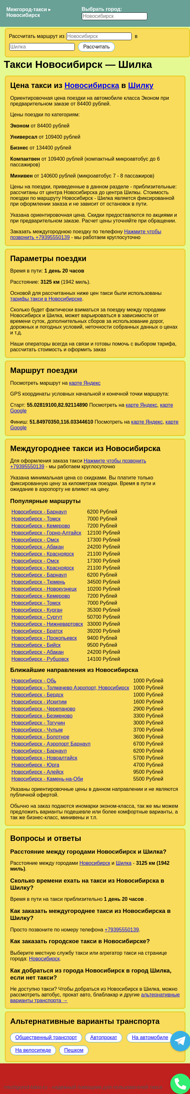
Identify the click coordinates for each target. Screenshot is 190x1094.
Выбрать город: (101, 9)
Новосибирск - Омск (35, 540)
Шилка (123, 863)
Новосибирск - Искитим (39, 701)
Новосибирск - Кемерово (40, 526)
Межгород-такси (26, 9)
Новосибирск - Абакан (37, 547)
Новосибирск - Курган (36, 610)
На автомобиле (150, 1037)
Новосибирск (23, 15)
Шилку (140, 85)
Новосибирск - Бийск (35, 645)
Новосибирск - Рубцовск (40, 659)
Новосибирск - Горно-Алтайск (46, 533)
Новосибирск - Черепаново (43, 708)
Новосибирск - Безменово (42, 715)
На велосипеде (33, 1050)
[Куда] (42, 47)
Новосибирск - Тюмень (38, 582)
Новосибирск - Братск (37, 631)
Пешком (73, 1050)
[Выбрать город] (114, 16)
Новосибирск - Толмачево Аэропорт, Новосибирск (70, 687)
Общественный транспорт (46, 1037)
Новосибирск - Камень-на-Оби (47, 779)
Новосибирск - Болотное (40, 737)
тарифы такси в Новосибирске (46, 299)
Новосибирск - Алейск (37, 772)
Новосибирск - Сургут (36, 617)
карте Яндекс (85, 383)
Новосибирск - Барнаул (39, 511)
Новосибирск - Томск (35, 518)
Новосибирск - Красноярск (42, 554)
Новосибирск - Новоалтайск (44, 758)
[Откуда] (99, 36)
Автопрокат (103, 1037)
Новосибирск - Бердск (37, 694)
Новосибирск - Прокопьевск (44, 638)
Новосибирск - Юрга (35, 765)
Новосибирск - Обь (33, 680)
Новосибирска (92, 85)
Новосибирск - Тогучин (38, 723)
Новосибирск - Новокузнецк (44, 589)
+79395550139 (122, 929)
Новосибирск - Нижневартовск (47, 624)
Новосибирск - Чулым (37, 730)
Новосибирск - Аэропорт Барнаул (51, 744)
